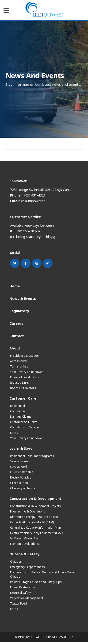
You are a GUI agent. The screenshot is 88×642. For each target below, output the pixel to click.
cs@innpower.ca (33, 201)
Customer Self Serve (23, 422)
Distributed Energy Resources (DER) (34, 517)
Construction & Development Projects (35, 506)
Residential (17, 406)
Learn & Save (20, 448)
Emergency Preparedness (27, 567)
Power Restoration (22, 587)
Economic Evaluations (24, 544)
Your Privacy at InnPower (26, 372)
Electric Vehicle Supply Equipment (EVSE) (36, 533)
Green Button (19, 483)
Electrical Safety (20, 593)
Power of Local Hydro (24, 377)
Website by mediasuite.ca (54, 637)
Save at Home (19, 461)
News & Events (22, 298)
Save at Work (18, 467)
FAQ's (14, 433)
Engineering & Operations (27, 511)
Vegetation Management (26, 598)
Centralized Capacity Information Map (35, 528)
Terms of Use (19, 366)
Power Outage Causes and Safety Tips (36, 582)
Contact (16, 335)
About (14, 348)
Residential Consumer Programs (32, 456)
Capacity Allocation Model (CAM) (32, 522)
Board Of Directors (23, 388)
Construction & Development (35, 498)
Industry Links (19, 383)
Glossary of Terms (22, 488)
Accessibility (18, 361)
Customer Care (22, 398)
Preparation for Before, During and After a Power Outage (43, 574)
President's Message (24, 356)
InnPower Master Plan (24, 538)
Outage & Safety (24, 554)
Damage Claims (20, 417)
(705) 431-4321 (34, 195)
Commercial (18, 411)
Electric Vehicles (20, 477)
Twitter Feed (18, 603)
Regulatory (19, 310)
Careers (16, 323)
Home (14, 286)
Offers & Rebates (21, 472)
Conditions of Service (24, 427)
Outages (16, 562)
